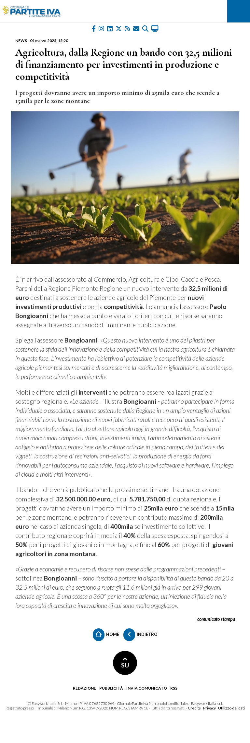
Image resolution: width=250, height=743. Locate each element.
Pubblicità (111, 688)
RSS (173, 688)
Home (106, 634)
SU (125, 663)
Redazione (84, 688)
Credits (194, 708)
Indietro (140, 634)
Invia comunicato (146, 688)
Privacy (209, 708)
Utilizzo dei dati (231, 708)
